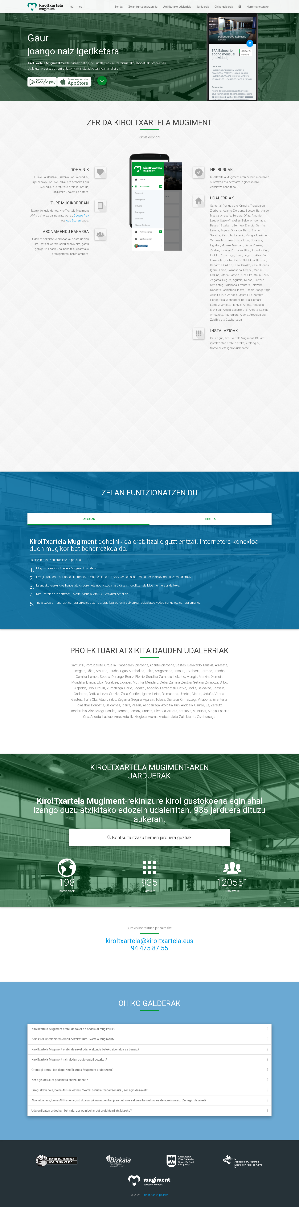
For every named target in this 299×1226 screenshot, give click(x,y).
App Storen (73, 238)
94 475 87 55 (149, 967)
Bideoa (210, 538)
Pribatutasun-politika (155, 1214)
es (80, 6)
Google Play (81, 233)
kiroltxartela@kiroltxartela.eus (149, 960)
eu (71, 6)
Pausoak (88, 538)
